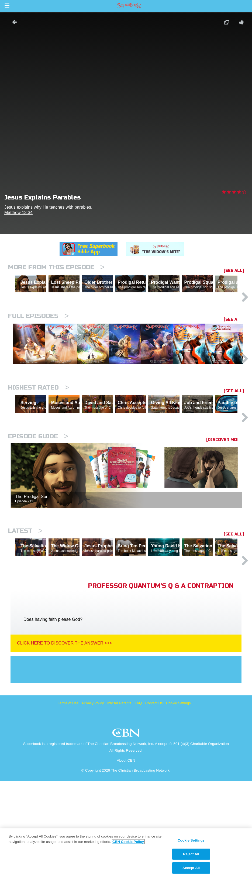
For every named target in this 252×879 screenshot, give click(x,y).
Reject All (191, 854)
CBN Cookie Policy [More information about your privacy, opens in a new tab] (128, 842)
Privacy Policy (93, 801)
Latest (25, 605)
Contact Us (154, 801)
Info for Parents (119, 801)
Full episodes (38, 339)
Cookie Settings (178, 801)
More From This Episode (56, 267)
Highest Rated (38, 438)
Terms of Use (68, 801)
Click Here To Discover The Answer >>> (64, 740)
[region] (126, 853)
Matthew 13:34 (18, 212)
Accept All (191, 868)
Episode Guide (38, 510)
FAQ (138, 801)
